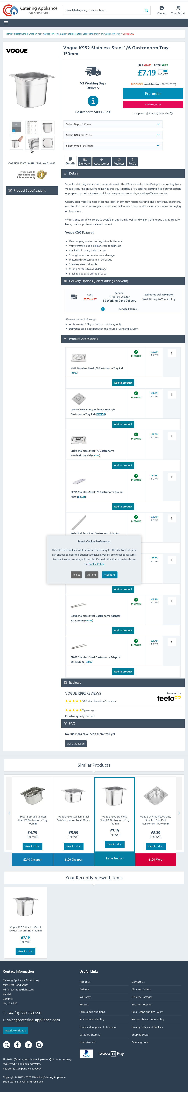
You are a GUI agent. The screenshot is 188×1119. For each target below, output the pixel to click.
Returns (84, 1032)
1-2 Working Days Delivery (93, 104)
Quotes (140, 31)
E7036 (88, 648)
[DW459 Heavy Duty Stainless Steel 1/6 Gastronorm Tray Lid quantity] (172, 422)
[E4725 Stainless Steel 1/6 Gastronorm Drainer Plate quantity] (172, 504)
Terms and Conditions (92, 1039)
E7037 (88, 689)
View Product (32, 873)
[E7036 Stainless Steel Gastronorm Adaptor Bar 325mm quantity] (172, 628)
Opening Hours (140, 1069)
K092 (84, 606)
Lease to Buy (157, 31)
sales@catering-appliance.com (33, 1047)
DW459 (100, 441)
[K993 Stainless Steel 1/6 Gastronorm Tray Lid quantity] (172, 381)
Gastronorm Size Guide (93, 131)
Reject (76, 575)
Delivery (84, 189)
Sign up (107, 4)
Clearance (110, 31)
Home (9, 61)
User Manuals (87, 1069)
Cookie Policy (96, 564)
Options (91, 575)
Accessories (102, 189)
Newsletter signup (15, 1058)
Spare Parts (45, 31)
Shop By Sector (140, 1062)
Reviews (119, 189)
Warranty (85, 1024)
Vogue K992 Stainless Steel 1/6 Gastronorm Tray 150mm (25, 956)
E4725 (81, 524)
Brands (29, 31)
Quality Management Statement (98, 1054)
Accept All (109, 575)
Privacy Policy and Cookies (147, 1054)
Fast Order (176, 31)
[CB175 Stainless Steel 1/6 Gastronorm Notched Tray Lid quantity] (172, 463)
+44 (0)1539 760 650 (24, 1040)
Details (70, 188)
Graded (126, 31)
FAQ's (132, 189)
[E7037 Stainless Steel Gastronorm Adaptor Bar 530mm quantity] (172, 669)
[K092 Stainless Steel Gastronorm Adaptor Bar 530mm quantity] (172, 587)
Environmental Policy (92, 1047)
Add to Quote (153, 131)
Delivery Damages (142, 1024)
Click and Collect (141, 1017)
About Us (85, 1009)
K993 (74, 400)
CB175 (95, 482)
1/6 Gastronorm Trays (110, 61)
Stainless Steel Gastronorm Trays (83, 61)
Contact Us (138, 1009)
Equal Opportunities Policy (147, 1039)
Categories (12, 31)
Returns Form (45, 4)
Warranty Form (17, 4)
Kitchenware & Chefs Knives (27, 61)
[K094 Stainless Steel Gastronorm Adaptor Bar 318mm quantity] (172, 546)
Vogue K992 (128, 61)
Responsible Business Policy (148, 1047)
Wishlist (166, 140)
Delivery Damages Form (78, 4)
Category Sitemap (90, 1062)
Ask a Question (76, 771)
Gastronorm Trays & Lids (54, 61)
